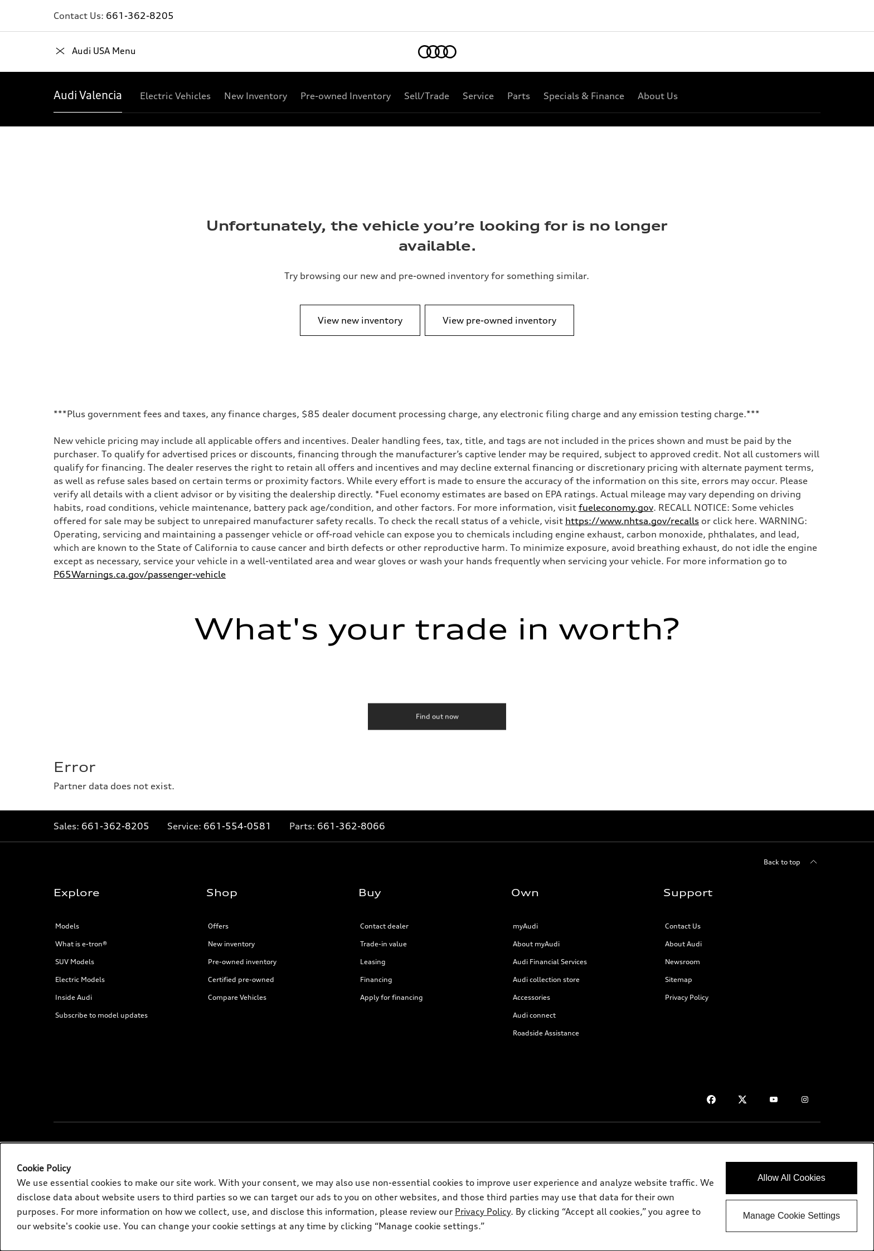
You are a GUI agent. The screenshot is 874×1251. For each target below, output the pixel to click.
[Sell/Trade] (426, 96)
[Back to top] (792, 862)
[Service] (478, 96)
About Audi (683, 944)
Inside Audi (73, 997)
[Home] (73, 51)
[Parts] (518, 96)
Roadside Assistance (546, 1033)
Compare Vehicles (237, 997)
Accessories (531, 997)
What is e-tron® (81, 944)
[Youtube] (773, 1099)
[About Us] (658, 96)
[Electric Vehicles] (175, 96)
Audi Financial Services (550, 961)
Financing (376, 979)
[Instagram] (804, 1099)
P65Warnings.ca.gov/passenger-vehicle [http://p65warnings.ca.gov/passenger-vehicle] (140, 574)
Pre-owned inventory (242, 961)
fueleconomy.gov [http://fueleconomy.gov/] (616, 507)
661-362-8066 (351, 826)
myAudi (525, 926)
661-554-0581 (237, 826)
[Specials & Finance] (583, 96)
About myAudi (536, 944)
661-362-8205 (140, 15)
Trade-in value (383, 944)
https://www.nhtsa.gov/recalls (632, 520)
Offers (218, 926)
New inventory (231, 944)
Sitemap (678, 979)
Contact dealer (384, 926)
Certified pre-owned (241, 979)
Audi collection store (546, 979)
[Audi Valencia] (88, 96)
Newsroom (682, 961)
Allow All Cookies (792, 1177)
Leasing (373, 961)
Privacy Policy (686, 997)
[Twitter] (742, 1099)
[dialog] (437, 1197)
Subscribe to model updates (101, 1015)
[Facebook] (711, 1099)
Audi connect (534, 1015)
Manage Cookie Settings (791, 1215)
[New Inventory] (255, 96)
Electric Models (80, 979)
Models (67, 926)
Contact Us (683, 926)
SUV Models (74, 961)
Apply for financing (391, 997)
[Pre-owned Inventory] (345, 96)
